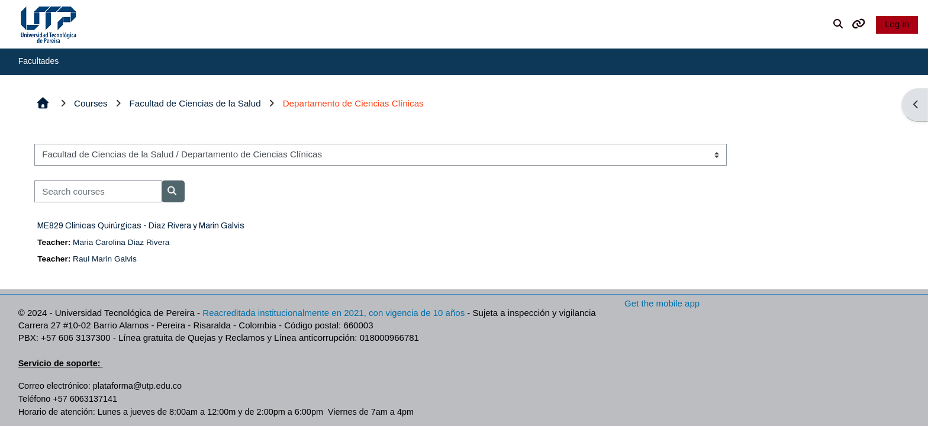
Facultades (38, 61)
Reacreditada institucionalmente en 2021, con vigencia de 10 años (333, 313)
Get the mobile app (662, 303)
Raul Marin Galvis (105, 258)
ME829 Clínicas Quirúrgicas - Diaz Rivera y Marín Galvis (140, 225)
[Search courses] (98, 191)
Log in (897, 24)
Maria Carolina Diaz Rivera (121, 242)
